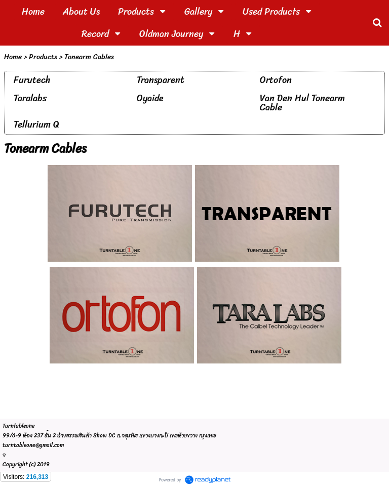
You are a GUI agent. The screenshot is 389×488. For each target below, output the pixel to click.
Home (13, 57)
